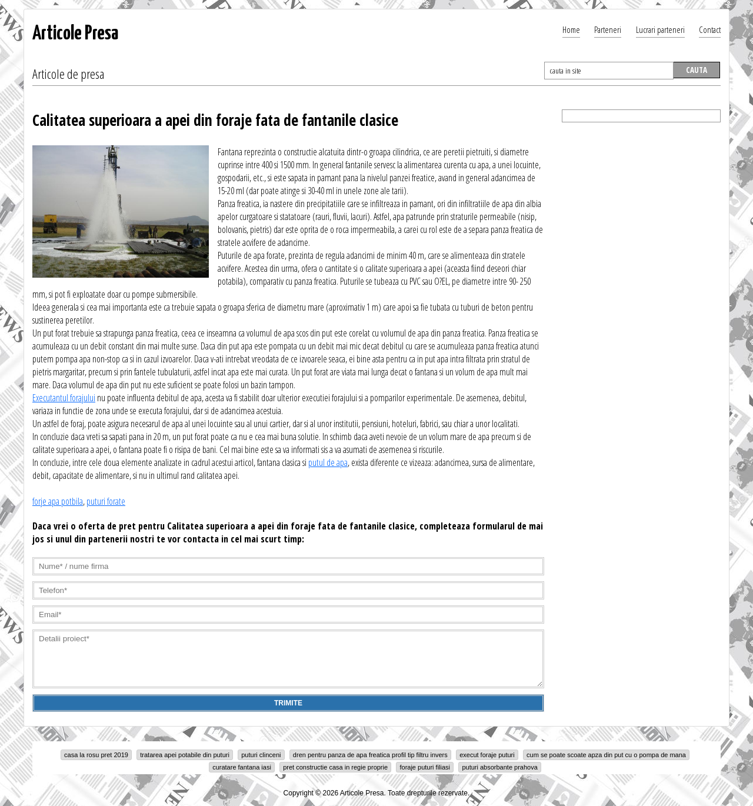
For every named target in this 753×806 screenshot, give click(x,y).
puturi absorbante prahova (499, 767)
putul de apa (328, 462)
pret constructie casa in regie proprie (335, 767)
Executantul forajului (63, 397)
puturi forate (105, 501)
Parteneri (607, 29)
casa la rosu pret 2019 (96, 754)
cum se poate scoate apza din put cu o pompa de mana (606, 754)
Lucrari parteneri (660, 29)
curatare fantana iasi (241, 767)
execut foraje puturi (487, 754)
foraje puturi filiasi (424, 767)
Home (571, 29)
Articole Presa (75, 34)
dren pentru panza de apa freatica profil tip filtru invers (370, 754)
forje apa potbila (57, 501)
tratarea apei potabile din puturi (184, 754)
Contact (710, 29)
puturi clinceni (261, 754)
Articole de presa (68, 73)
